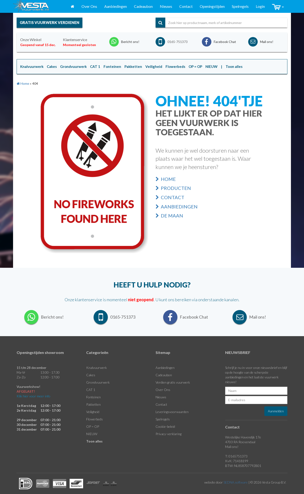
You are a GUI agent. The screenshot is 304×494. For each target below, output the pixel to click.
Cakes (90, 375)
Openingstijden (212, 6)
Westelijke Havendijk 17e (243, 437)
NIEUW (91, 434)
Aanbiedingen (115, 6)
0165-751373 (177, 42)
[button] (277, 6)
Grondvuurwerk (98, 382)
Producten (173, 188)
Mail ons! (231, 447)
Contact (186, 6)
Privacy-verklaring (168, 434)
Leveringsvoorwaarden (172, 412)
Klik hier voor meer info (33, 396)
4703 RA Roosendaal (240, 442)
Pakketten (93, 404)
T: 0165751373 (236, 456)
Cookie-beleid (165, 426)
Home (166, 179)
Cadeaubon (143, 6)
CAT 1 (90, 390)
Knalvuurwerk (96, 368)
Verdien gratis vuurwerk (173, 382)
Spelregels (240, 6)
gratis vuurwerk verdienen (49, 22)
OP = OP (92, 426)
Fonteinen (93, 397)
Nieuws (166, 6)
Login (260, 6)
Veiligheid (92, 412)
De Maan (169, 215)
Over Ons (89, 6)
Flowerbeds (94, 419)
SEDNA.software (235, 482)
